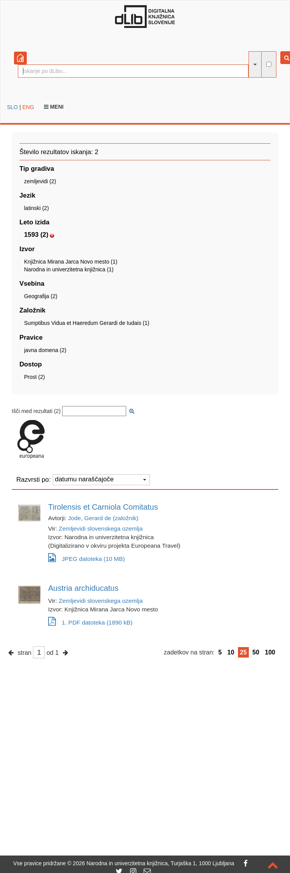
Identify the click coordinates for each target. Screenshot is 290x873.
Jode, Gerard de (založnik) (103, 518)
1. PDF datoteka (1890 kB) (90, 622)
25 (243, 652)
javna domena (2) (45, 350)
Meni (54, 107)
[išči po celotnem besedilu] (268, 64)
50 (255, 652)
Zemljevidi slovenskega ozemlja (100, 528)
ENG (28, 107)
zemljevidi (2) (40, 181)
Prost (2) (34, 377)
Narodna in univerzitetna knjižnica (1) (68, 269)
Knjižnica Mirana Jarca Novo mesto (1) (70, 262)
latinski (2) (36, 208)
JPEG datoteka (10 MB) (86, 557)
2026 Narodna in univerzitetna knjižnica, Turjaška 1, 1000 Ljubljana (153, 863)
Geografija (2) (40, 296)
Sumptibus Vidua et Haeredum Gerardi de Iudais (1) (86, 323)
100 (270, 652)
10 (230, 652)
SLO (12, 107)
